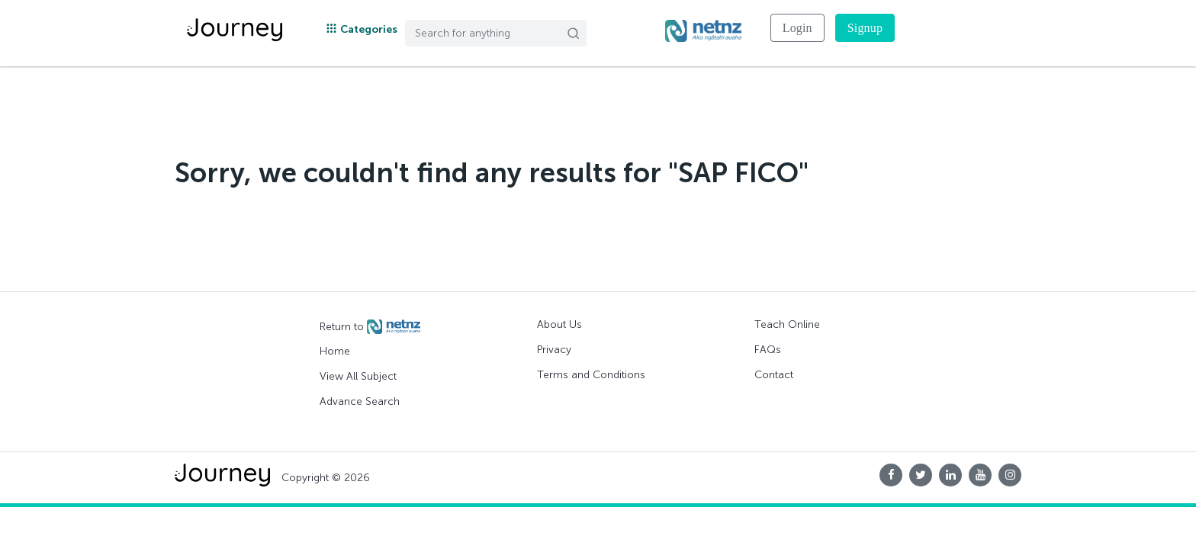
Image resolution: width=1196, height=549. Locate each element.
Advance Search (360, 401)
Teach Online (787, 324)
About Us (559, 324)
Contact (773, 374)
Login (797, 27)
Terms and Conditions (591, 374)
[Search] (496, 33)
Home (335, 351)
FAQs (767, 349)
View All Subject (358, 376)
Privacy (554, 349)
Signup (865, 27)
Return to (370, 327)
